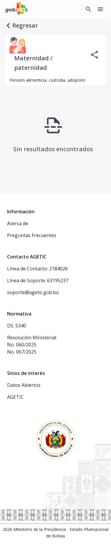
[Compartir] (94, 54)
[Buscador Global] (88, 9)
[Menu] (100, 9)
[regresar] (8, 25)
